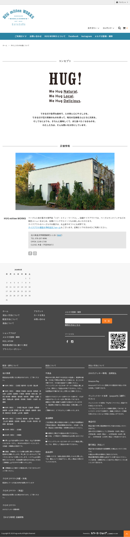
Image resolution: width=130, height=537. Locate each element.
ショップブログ (9, 333)
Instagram (86, 36)
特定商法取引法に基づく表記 (15, 345)
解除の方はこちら (72, 325)
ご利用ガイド (21, 36)
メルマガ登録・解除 (104, 36)
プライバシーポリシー (12, 349)
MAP (59, 235)
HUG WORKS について (55, 36)
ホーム (5, 45)
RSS (4, 341)
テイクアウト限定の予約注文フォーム (44, 227)
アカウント (122, 2)
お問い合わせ (36, 36)
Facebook (73, 36)
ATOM (10, 341)
